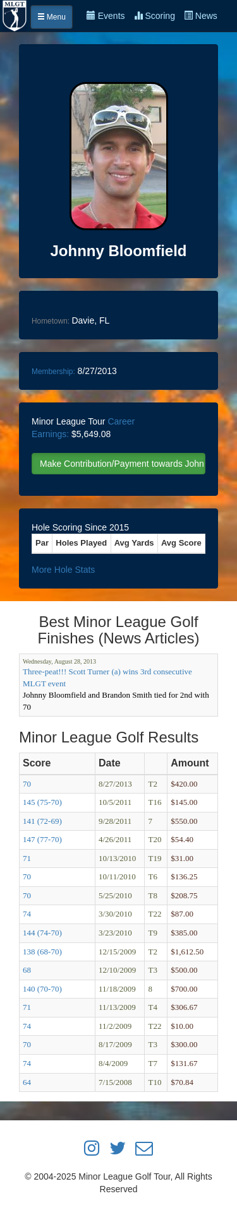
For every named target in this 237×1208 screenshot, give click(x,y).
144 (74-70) (42, 932)
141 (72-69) (42, 821)
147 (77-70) (42, 839)
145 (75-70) (42, 802)
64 (27, 1082)
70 (27, 784)
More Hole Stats (63, 570)
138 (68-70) (42, 951)
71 (27, 858)
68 (27, 970)
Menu (51, 17)
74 (27, 913)
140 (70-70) (42, 989)
